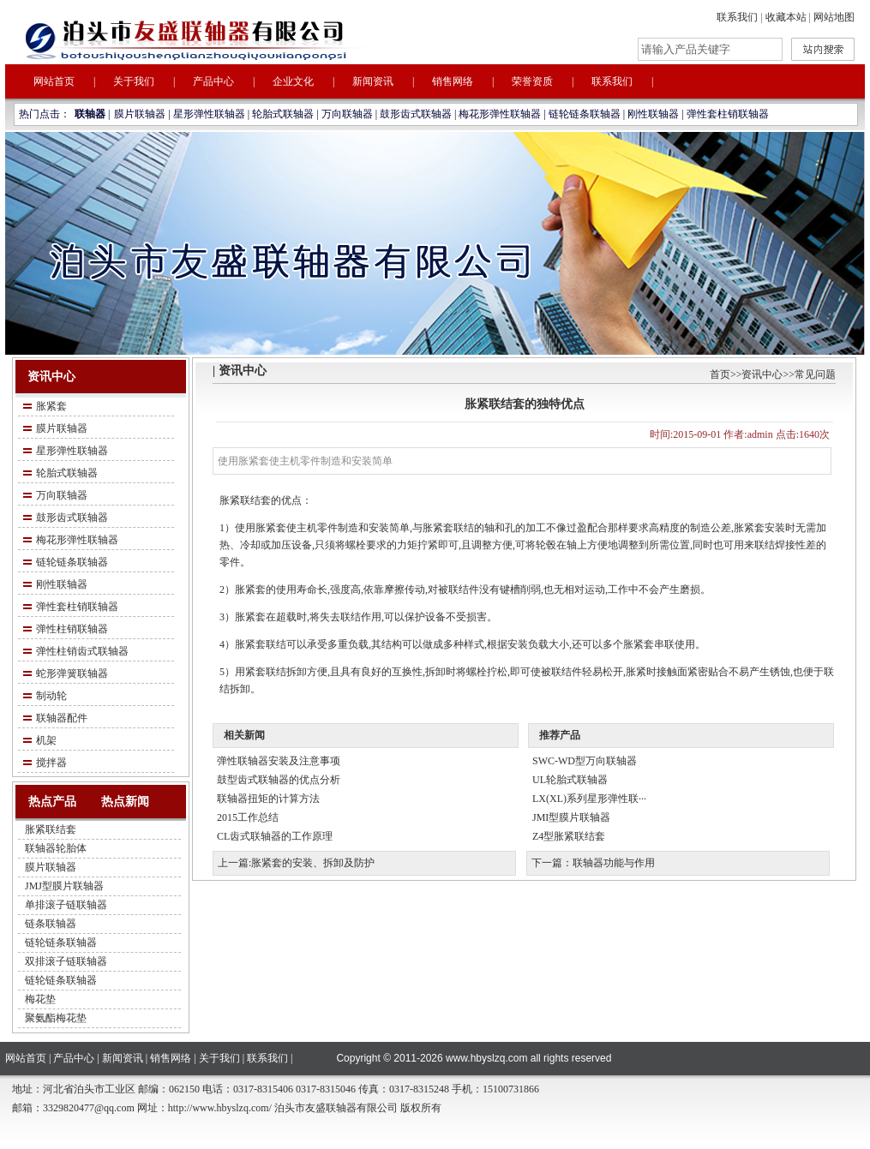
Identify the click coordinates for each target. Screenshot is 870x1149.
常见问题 (815, 374)
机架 (46, 740)
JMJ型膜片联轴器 (64, 886)
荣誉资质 (532, 81)
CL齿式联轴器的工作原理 (275, 836)
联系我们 (737, 17)
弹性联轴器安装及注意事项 (278, 761)
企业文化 (293, 81)
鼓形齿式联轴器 (416, 114)
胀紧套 (51, 406)
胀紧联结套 (50, 829)
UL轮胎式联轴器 (570, 780)
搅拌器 (51, 763)
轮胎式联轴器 (283, 114)
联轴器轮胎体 (56, 848)
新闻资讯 (372, 81)
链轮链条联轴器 (585, 114)
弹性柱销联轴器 (72, 629)
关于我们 (133, 81)
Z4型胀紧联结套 (568, 836)
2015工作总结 (248, 817)
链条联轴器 (50, 924)
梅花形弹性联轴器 (500, 114)
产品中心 (213, 81)
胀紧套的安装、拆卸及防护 (313, 863)
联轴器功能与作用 (614, 863)
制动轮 (51, 696)
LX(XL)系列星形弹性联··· (589, 799)
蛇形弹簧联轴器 (72, 673)
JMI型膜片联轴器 (571, 817)
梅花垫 (40, 999)
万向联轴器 (347, 114)
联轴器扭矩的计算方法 (268, 799)
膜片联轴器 (139, 114)
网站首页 (54, 81)
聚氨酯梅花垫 (56, 1018)
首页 (720, 374)
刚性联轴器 (653, 114)
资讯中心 (762, 374)
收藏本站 (786, 17)
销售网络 (452, 81)
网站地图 (834, 17)
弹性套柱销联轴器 (728, 114)
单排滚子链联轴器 (66, 905)
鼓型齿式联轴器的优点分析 (278, 780)
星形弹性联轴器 (209, 114)
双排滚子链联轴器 (66, 961)
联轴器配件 (61, 718)
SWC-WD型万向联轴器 (584, 761)
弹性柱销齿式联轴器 (82, 651)
